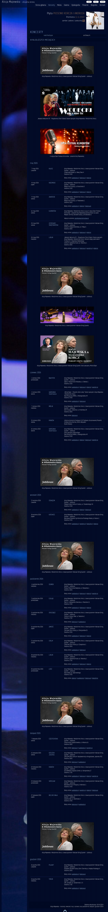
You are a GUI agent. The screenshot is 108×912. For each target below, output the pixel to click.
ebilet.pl (89, 178)
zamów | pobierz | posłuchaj (73, 21)
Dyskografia (76, 5)
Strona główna (40, 5)
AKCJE (95, 2)
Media (59, 5)
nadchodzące (48, 35)
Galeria (66, 5)
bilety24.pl (90, 524)
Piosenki (85, 5)
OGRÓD (102, 2)
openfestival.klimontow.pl (81, 218)
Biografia (94, 5)
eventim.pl (89, 248)
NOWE (89, 2)
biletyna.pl (83, 178)
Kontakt (102, 5)
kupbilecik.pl (75, 178)
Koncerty (51, 5)
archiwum (86, 35)
